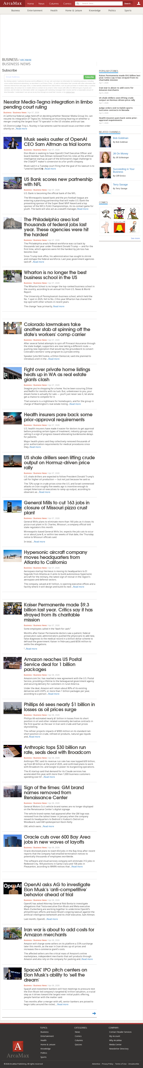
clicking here (70, 92)
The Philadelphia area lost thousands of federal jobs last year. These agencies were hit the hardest (56, 226)
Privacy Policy (107, 1064)
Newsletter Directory (118, 1048)
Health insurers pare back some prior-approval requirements (58, 416)
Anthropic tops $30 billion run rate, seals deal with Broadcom (57, 749)
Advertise (96, 1064)
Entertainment (34, 10)
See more (135, 238)
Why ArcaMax (115, 1040)
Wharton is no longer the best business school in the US (55, 274)
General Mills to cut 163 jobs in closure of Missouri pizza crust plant (56, 507)
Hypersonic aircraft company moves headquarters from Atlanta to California (55, 556)
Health (53, 10)
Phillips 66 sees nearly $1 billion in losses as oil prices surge (59, 706)
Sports (128, 10)
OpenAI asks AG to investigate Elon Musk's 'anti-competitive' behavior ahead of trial (57, 889)
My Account (114, 1036)
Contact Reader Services (120, 1032)
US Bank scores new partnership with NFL (58, 181)
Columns (79, 1040)
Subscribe (89, 77)
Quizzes (78, 1044)
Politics (112, 10)
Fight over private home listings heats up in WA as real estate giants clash (57, 374)
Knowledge (95, 10)
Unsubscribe (133, 1064)
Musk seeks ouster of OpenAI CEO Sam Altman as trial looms (57, 141)
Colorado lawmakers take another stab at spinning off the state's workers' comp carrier (57, 328)
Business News (19, 112)
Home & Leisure (73, 10)
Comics (78, 1036)
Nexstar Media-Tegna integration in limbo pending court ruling (48, 104)
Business (15, 10)
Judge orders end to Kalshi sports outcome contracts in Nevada (116, 109)
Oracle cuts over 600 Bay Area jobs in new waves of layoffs (57, 839)
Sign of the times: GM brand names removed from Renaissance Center (54, 792)
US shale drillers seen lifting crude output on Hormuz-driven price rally (59, 462)
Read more (21, 128)
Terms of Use (121, 1064)
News (77, 1032)
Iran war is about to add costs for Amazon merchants (59, 931)
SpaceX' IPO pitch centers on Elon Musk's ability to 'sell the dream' (55, 974)
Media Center (115, 1044)
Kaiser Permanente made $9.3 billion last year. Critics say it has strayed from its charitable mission (58, 612)
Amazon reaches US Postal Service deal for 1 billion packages (53, 663)
